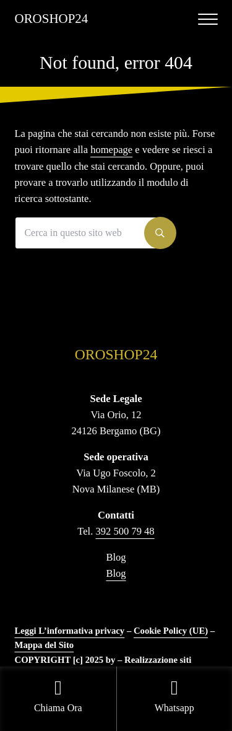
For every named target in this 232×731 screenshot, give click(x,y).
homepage (111, 149)
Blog (116, 573)
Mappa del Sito (44, 645)
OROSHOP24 (51, 18)
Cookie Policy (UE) (171, 631)
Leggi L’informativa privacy (70, 631)
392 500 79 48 (125, 531)
